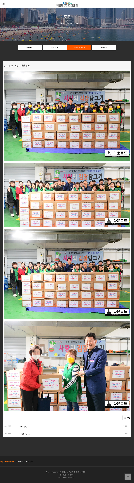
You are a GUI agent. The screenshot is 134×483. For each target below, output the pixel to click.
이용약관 (19, 461)
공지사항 (29, 461)
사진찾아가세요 (79, 47)
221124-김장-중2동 (22, 433)
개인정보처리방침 (7, 461)
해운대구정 (30, 47)
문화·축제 (55, 47)
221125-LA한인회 (21, 426)
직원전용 (104, 47)
